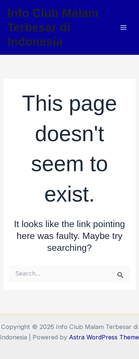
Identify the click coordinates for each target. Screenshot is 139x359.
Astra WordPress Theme (104, 337)
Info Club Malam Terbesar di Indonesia (53, 27)
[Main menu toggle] (123, 27)
